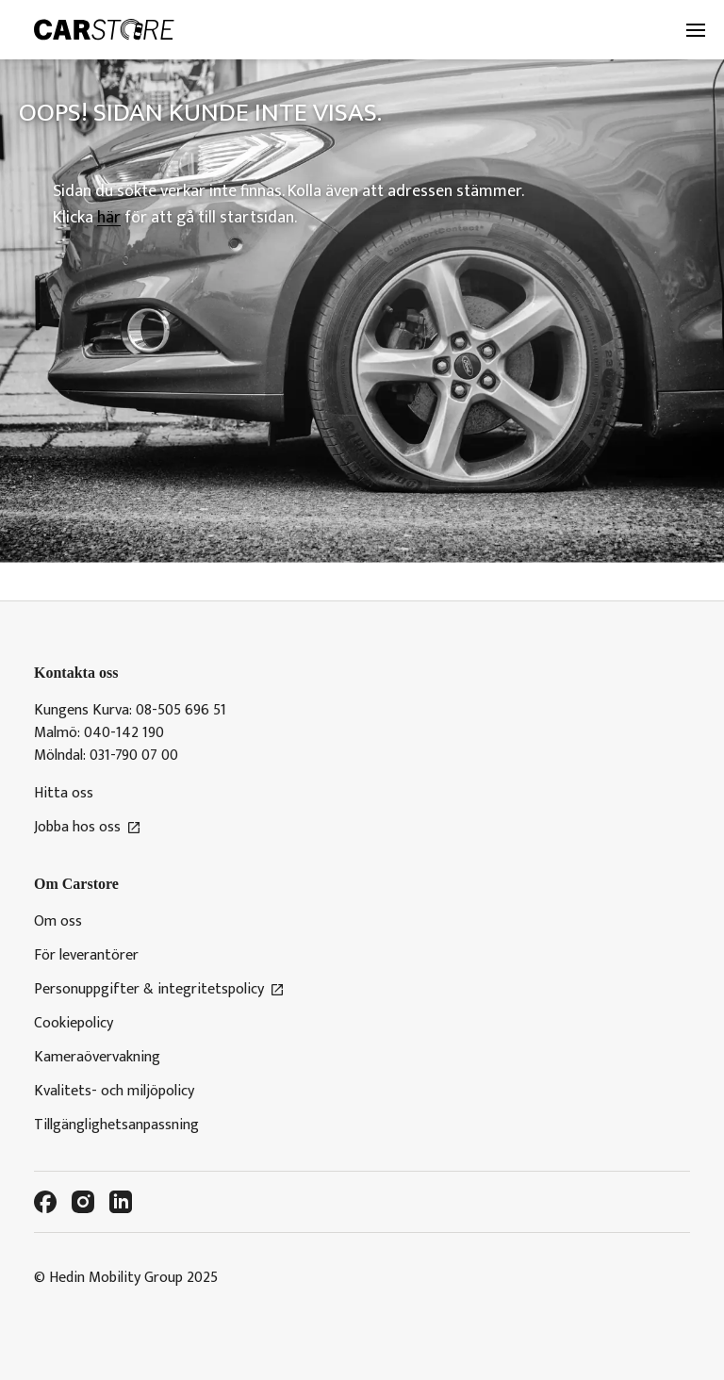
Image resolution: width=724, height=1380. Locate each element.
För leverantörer (86, 956)
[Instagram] (83, 1202)
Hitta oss (63, 793)
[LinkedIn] (120, 1202)
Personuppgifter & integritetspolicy (159, 989)
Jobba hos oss (87, 827)
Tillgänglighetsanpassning (116, 1125)
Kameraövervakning (97, 1057)
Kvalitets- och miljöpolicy (114, 1091)
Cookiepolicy (73, 1023)
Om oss (58, 922)
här (109, 218)
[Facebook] (45, 1202)
